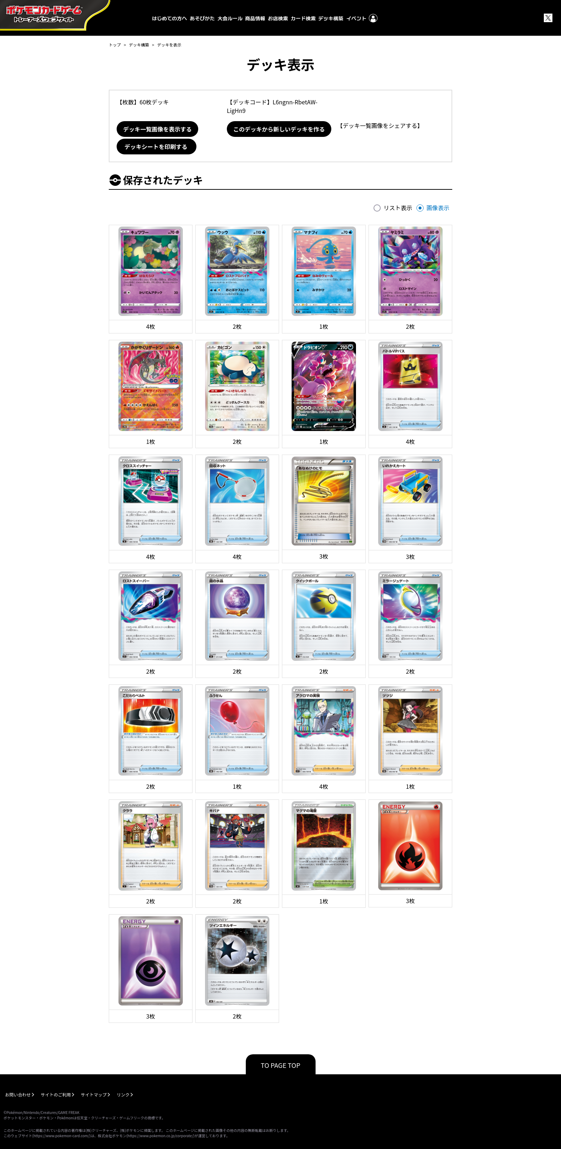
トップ (115, 45)
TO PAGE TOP (281, 1065)
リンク (123, 1094)
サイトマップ (94, 1094)
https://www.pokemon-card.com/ (61, 1135)
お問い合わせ (18, 1094)
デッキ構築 (139, 45)
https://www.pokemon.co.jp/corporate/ (161, 1135)
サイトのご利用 (56, 1094)
